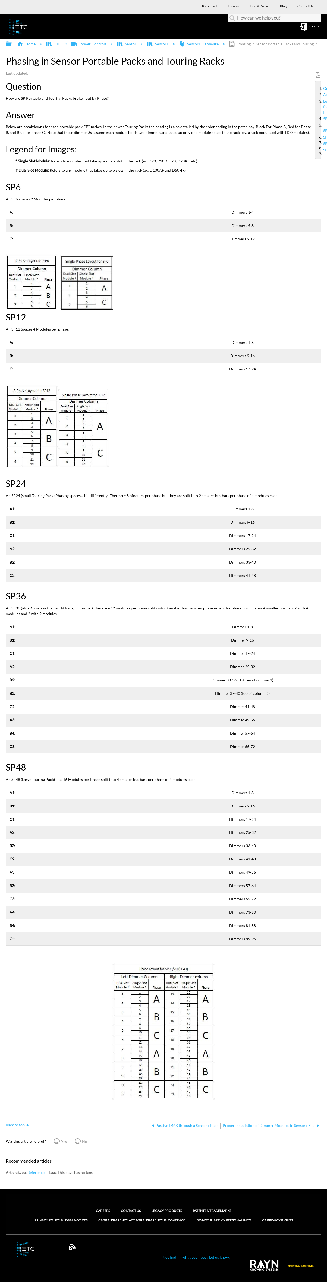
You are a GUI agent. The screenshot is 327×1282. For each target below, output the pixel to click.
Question (321, 88)
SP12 (321, 127)
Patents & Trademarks (212, 1211)
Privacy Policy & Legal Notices (60, 1220)
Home (26, 44)
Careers (103, 1211)
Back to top (15, 1125)
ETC (54, 44)
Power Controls (89, 44)
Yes (64, 1141)
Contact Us (131, 1211)
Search (232, 18)
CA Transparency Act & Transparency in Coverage (141, 1220)
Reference (36, 1172)
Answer (321, 95)
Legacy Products (167, 1211)
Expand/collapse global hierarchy (12, 44)
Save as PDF (317, 75)
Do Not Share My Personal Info (223, 1220)
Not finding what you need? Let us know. (196, 1257)
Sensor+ (158, 44)
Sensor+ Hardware (199, 44)
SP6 (321, 118)
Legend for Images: (321, 107)
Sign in (314, 27)
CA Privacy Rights (277, 1220)
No (84, 1141)
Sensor (127, 44)
